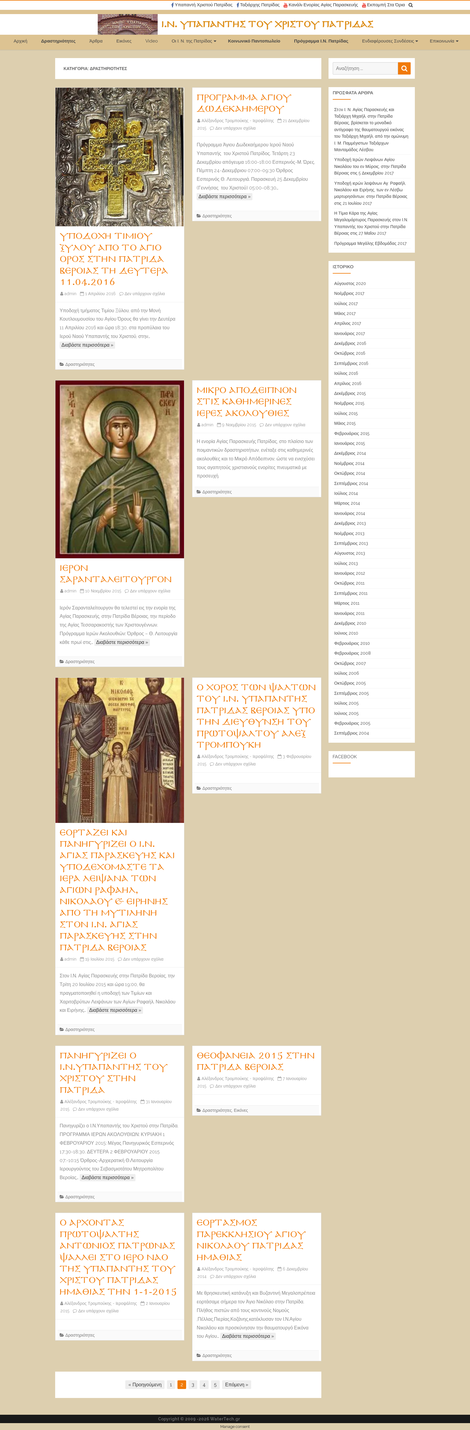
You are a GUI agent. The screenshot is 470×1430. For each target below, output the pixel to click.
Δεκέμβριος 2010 (350, 623)
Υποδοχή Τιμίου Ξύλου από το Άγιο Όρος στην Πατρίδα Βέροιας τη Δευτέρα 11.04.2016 (114, 259)
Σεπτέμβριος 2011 (350, 593)
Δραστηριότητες (58, 41)
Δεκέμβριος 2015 (350, 393)
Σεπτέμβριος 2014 (351, 483)
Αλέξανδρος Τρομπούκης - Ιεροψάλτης (237, 120)
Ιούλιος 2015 (346, 413)
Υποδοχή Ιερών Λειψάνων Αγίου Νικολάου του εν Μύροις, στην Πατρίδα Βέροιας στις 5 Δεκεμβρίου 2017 (370, 166)
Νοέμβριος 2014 (349, 463)
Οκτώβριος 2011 (349, 583)
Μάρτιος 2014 (347, 503)
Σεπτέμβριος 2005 (351, 693)
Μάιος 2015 (344, 423)
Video (151, 41)
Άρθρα (96, 41)
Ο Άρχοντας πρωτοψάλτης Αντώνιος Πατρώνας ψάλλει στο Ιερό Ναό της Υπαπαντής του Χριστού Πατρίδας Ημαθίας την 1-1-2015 (118, 1257)
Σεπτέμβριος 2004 (351, 733)
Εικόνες (123, 41)
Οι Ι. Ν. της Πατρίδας (192, 41)
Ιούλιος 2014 (346, 493)
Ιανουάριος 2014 (349, 513)
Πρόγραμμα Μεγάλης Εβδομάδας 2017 (370, 243)
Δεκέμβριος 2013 (350, 523)
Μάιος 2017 (344, 313)
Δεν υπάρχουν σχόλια (145, 293)
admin (70, 293)
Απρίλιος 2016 (347, 383)
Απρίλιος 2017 (347, 323)
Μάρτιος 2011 (346, 603)
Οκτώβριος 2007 (350, 663)
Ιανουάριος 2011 (349, 613)
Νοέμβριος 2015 (349, 403)
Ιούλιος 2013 (346, 563)
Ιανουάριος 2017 (349, 333)
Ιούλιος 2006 (346, 673)
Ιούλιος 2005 (346, 703)
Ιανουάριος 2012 (349, 573)
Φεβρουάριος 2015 (351, 433)
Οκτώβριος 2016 (349, 353)
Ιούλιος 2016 (346, 373)
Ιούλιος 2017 (346, 303)
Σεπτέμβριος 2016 (351, 363)
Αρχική (20, 41)
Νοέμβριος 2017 (349, 293)
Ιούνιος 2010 (346, 633)
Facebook (345, 756)
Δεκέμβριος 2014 (350, 453)
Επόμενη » (236, 1384)
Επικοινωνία (442, 41)
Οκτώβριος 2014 (349, 473)
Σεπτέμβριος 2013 (351, 543)
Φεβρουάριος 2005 (352, 723)
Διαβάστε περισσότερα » (87, 345)
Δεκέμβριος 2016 (350, 343)
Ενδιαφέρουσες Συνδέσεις (388, 41)
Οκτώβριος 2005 (350, 683)
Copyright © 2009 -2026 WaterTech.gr (199, 1419)
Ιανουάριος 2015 (349, 443)
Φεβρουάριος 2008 (352, 653)
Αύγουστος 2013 (349, 553)
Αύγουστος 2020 (350, 283)
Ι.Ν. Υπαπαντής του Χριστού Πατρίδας (267, 24)
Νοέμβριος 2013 (349, 533)
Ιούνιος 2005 (346, 713)
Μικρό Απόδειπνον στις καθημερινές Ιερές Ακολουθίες (247, 401)
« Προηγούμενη (145, 1384)
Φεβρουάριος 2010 (352, 643)
